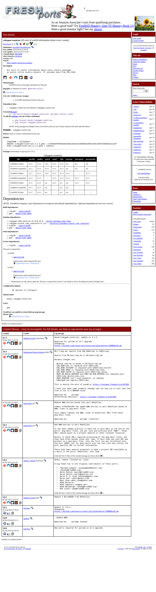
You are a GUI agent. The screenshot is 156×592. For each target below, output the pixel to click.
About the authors (139, 62)
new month (137, 264)
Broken (136, 224)
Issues (135, 64)
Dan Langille (136, 588)
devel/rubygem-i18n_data (58, 226)
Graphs (135, 212)
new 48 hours (138, 255)
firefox (135, 112)
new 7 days (137, 258)
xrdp (135, 109)
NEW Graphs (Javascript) (142, 214)
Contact (135, 77)
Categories (136, 195)
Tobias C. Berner (29, 493)
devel (9, 44)
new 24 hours (138, 252)
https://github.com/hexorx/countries (19, 63)
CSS (144, 587)
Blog (134, 75)
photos (98, 29)
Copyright (120, 588)
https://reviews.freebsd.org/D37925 (98, 418)
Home (135, 192)
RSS (150, 587)
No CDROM (138, 238)
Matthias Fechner (29, 348)
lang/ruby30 (24, 216)
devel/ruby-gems (23, 218)
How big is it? (138, 68)
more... (135, 95)
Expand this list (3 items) (14, 94)
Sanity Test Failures (140, 199)
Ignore (135, 230)
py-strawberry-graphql (138, 124)
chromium (137, 133)
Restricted (137, 236)
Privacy (135, 73)
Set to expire (137, 247)
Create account (138, 41)
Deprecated (137, 227)
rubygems (18, 56)
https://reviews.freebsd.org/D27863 (111, 403)
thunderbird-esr (138, 131)
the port (14, 114)
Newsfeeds (137, 201)
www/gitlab (18, 264)
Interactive (137, 250)
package (15, 118)
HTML (140, 587)
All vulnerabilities (143, 173)
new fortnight (138, 261)
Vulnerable (137, 241)
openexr (136, 106)
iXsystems (148, 48)
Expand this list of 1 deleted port (27, 271)
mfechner (26, 547)
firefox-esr (137, 115)
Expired (136, 244)
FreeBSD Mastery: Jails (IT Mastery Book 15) (106, 25)
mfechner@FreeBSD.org (22, 47)
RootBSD (144, 50)
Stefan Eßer (27, 425)
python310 (137, 147)
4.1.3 (5, 44)
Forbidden (137, 233)
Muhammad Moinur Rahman (33, 364)
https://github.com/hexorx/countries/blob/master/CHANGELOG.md (86, 551)
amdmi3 (26, 558)
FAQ (134, 66)
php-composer (138, 141)
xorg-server (137, 144)
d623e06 (18, 54)
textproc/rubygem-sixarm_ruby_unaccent (69, 229)
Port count (137, 221)
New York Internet (138, 48)
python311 (137, 153)
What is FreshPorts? (140, 59)
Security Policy (138, 71)
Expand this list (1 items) (20, 326)
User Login (137, 38)
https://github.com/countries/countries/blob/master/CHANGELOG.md (88, 357)
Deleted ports (137, 197)
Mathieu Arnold (29, 536)
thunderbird (137, 128)
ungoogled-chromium (137, 137)
